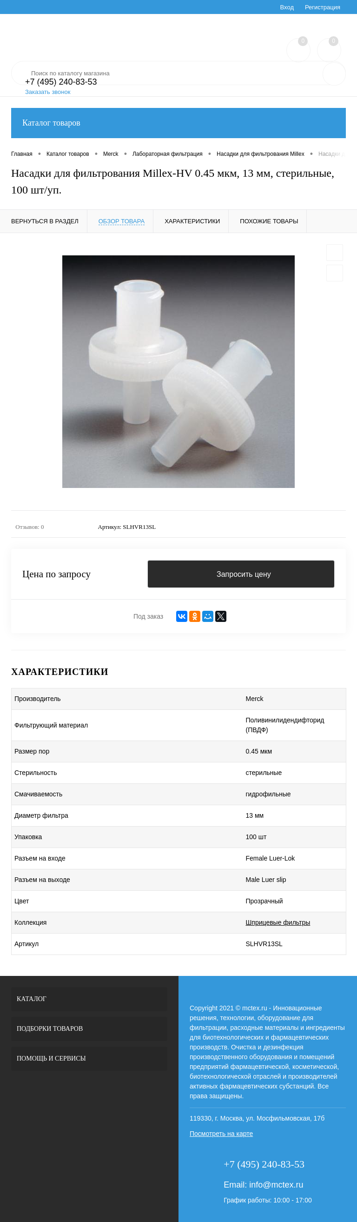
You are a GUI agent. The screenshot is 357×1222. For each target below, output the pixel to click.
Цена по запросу (56, 574)
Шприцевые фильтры (278, 922)
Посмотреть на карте (221, 1133)
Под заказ (148, 616)
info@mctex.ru (276, 1184)
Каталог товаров (178, 123)
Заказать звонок (47, 91)
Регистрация (322, 7)
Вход (287, 7)
